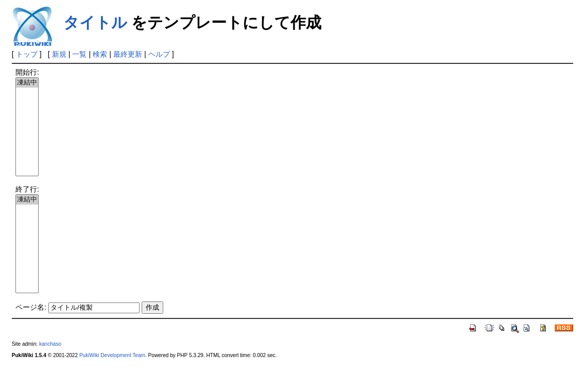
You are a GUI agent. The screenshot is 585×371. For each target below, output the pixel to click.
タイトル (95, 22)
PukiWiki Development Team (112, 355)
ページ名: (30, 307)
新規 (59, 54)
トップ (27, 54)
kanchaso (50, 344)
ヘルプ (159, 54)
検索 (100, 54)
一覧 (79, 54)
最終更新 (127, 54)
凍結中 (27, 83)
